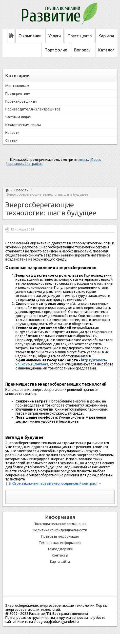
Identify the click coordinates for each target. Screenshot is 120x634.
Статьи (11, 140)
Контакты (60, 555)
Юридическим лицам (23, 125)
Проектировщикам (21, 101)
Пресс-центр (80, 36)
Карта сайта (60, 562)
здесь (83, 160)
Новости (12, 133)
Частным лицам (18, 117)
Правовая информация (60, 536)
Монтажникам (17, 86)
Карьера (106, 36)
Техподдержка (60, 549)
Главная (7, 190)
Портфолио (56, 50)
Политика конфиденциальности (60, 530)
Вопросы (82, 50)
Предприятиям (17, 94)
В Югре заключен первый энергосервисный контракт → (55, 483)
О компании (30, 36)
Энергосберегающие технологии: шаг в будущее (47, 194)
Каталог (106, 50)
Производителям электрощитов (33, 109)
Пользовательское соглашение (60, 524)
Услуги (54, 36)
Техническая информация (60, 543)
